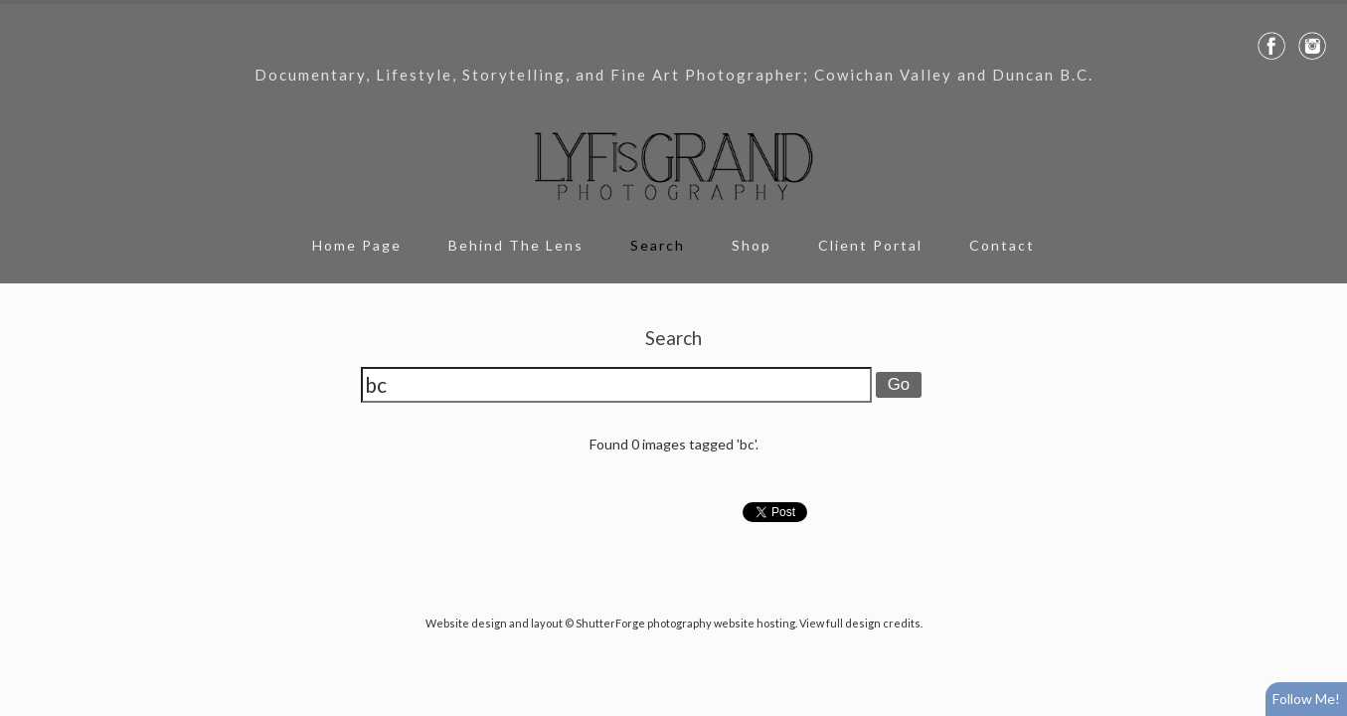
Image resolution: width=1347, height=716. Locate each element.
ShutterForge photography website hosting (685, 623)
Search (657, 245)
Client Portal (870, 245)
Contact (1002, 245)
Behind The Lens (516, 245)
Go (899, 384)
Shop (751, 245)
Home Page (357, 245)
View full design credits (860, 623)
